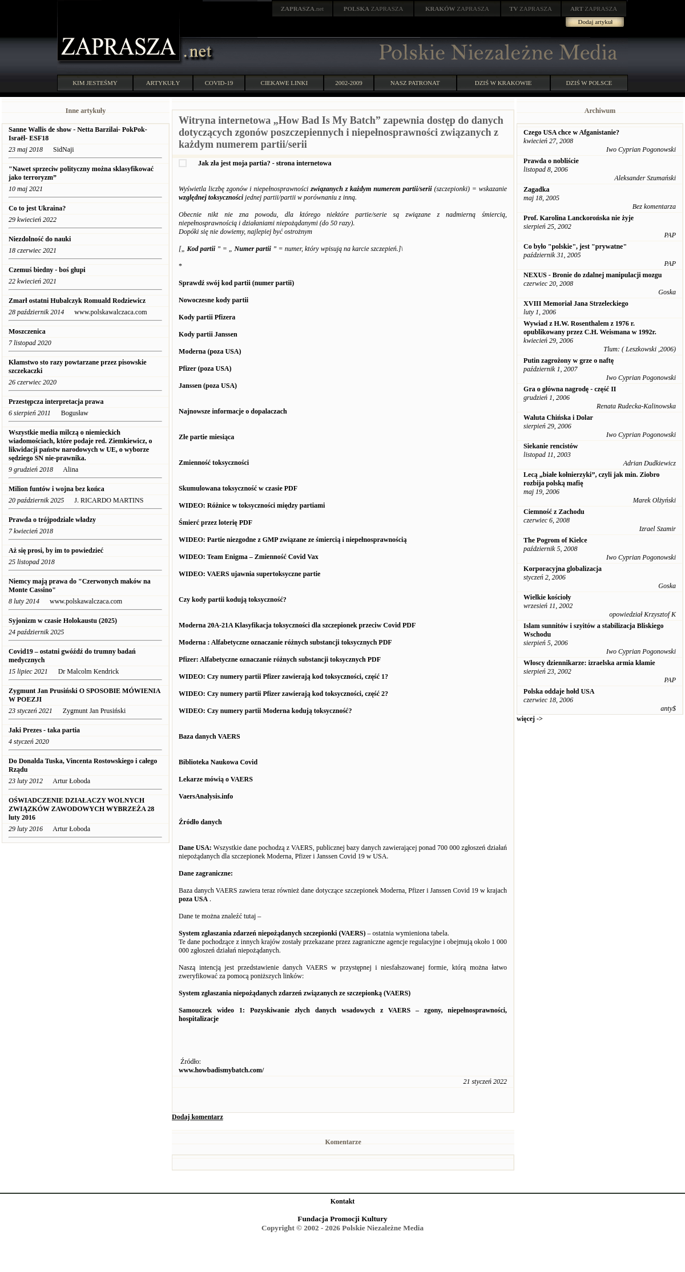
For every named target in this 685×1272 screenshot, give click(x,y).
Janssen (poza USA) (208, 386)
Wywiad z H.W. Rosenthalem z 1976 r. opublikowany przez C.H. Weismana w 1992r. (589, 327)
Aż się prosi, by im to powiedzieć (56, 550)
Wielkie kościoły (547, 597)
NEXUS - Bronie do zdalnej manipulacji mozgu (592, 275)
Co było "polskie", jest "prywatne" (575, 246)
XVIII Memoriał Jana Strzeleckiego (575, 303)
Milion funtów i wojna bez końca (56, 489)
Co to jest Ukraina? (37, 208)
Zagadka (536, 189)
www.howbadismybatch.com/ (221, 1070)
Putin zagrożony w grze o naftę (568, 360)
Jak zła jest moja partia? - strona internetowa (264, 163)
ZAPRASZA (374, 8)
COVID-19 (219, 82)
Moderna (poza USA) (210, 351)
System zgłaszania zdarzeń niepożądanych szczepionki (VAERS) (272, 933)
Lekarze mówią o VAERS (216, 779)
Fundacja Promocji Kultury (342, 1218)
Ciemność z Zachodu (554, 512)
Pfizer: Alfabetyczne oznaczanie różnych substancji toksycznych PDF (280, 659)
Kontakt (343, 1201)
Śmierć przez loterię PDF (215, 522)
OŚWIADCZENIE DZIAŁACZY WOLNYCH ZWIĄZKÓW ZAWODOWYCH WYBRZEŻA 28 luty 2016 (81, 808)
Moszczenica (27, 331)
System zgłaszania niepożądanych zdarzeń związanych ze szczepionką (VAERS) (294, 993)
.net (302, 8)
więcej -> (530, 719)
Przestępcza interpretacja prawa (56, 402)
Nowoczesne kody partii (213, 300)
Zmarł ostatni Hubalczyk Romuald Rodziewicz (77, 301)
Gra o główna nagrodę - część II (569, 389)
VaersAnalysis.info (206, 796)
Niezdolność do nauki (40, 239)
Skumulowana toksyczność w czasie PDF (238, 488)
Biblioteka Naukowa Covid (218, 762)
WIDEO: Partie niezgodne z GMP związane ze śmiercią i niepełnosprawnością (292, 540)
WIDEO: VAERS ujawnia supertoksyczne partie (249, 574)
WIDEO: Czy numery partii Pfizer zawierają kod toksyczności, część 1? (283, 676)
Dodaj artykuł (595, 21)
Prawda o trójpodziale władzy (53, 520)
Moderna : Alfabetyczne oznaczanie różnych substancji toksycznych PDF (285, 642)
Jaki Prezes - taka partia (44, 730)
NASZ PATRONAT (415, 82)
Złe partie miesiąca (206, 437)
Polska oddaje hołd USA (558, 691)
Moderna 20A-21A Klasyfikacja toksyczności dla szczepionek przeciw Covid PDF (297, 625)
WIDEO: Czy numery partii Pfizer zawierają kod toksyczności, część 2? (283, 694)
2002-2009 (348, 82)
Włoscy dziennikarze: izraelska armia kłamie (589, 663)
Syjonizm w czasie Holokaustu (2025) (63, 621)
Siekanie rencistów (550, 446)
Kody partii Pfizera (207, 317)
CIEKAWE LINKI (284, 82)
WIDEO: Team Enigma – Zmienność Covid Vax (249, 557)
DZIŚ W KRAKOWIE (503, 82)
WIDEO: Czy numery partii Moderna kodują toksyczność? (265, 711)
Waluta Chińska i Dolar (558, 418)
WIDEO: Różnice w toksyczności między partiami (252, 505)
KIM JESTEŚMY (95, 82)
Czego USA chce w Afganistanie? (571, 132)
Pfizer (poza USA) (205, 368)
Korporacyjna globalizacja (562, 569)
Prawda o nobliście (551, 161)
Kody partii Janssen (208, 334)
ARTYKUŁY (163, 82)
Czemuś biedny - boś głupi (48, 270)
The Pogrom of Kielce (555, 540)
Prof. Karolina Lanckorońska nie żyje (578, 218)
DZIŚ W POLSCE (589, 82)
